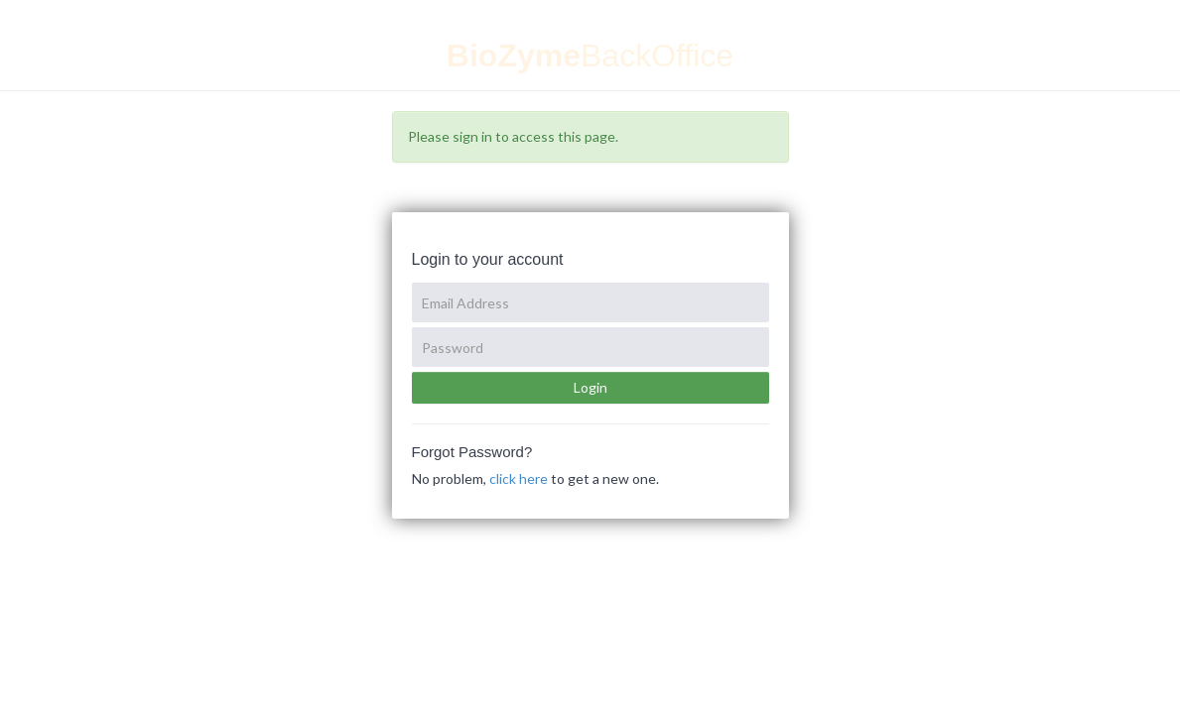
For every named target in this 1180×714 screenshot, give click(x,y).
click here (518, 478)
